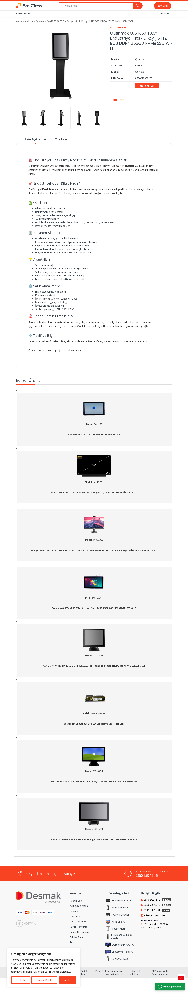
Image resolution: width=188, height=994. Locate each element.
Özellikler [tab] (61, 139)
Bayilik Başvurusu (79, 926)
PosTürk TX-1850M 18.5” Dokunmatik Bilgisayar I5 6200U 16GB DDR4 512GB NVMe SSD (94, 781)
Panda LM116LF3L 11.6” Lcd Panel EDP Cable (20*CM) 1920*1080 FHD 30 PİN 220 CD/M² (94, 492)
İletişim (73, 942)
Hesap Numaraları (79, 932)
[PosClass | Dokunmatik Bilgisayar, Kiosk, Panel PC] (24, 5)
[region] (43, 967)
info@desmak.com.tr (155, 915)
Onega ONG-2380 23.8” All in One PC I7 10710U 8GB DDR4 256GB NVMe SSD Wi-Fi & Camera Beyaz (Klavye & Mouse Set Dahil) (94, 550)
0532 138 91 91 (157, 910)
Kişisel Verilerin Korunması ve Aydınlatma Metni (108, 973)
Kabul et (67, 980)
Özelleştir (21, 980)
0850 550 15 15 (146, 875)
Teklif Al (147, 85)
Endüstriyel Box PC (118, 900)
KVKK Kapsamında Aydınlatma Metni (159, 973)
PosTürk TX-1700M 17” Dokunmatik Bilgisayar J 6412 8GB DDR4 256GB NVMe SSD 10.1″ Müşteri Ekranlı (94, 666)
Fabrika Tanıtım (78, 937)
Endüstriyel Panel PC (119, 951)
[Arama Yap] (96, 5)
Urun (30, 21)
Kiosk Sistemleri (118, 27)
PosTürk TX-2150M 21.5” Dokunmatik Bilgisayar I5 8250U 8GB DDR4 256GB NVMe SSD (94, 839)
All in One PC (115, 921)
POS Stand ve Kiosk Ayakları (118, 936)
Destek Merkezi (78, 921)
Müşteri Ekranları (117, 914)
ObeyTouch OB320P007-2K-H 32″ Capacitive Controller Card (94, 724)
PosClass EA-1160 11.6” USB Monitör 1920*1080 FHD (94, 434)
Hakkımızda (76, 900)
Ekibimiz (74, 911)
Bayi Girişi (162, 5)
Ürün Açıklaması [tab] (35, 139)
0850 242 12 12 (157, 899)
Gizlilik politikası (134, 973)
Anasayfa (21, 21)
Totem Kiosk (115, 928)
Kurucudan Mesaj (79, 905)
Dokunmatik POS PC (119, 944)
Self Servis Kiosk (117, 958)
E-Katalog (75, 916)
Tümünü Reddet (44, 980)
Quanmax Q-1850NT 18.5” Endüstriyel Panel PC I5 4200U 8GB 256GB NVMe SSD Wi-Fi (94, 608)
